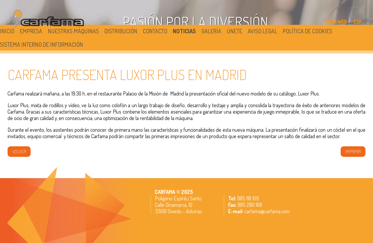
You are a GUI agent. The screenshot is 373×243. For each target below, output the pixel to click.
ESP (358, 22)
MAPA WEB (336, 22)
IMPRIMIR (353, 152)
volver (19, 152)
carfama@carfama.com (267, 211)
